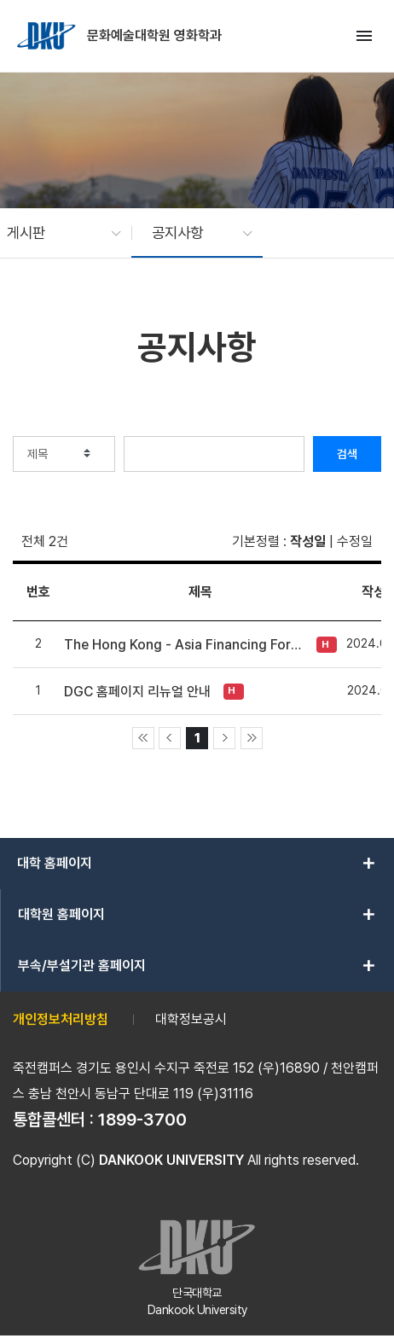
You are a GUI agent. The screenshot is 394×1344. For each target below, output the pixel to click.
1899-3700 (142, 1119)
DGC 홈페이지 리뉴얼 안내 (137, 692)
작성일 (308, 541)
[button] (55, 233)
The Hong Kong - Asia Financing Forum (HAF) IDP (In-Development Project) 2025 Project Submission (186, 645)
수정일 (355, 541)
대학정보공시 (191, 1019)
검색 (347, 454)
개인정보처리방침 (60, 1019)
